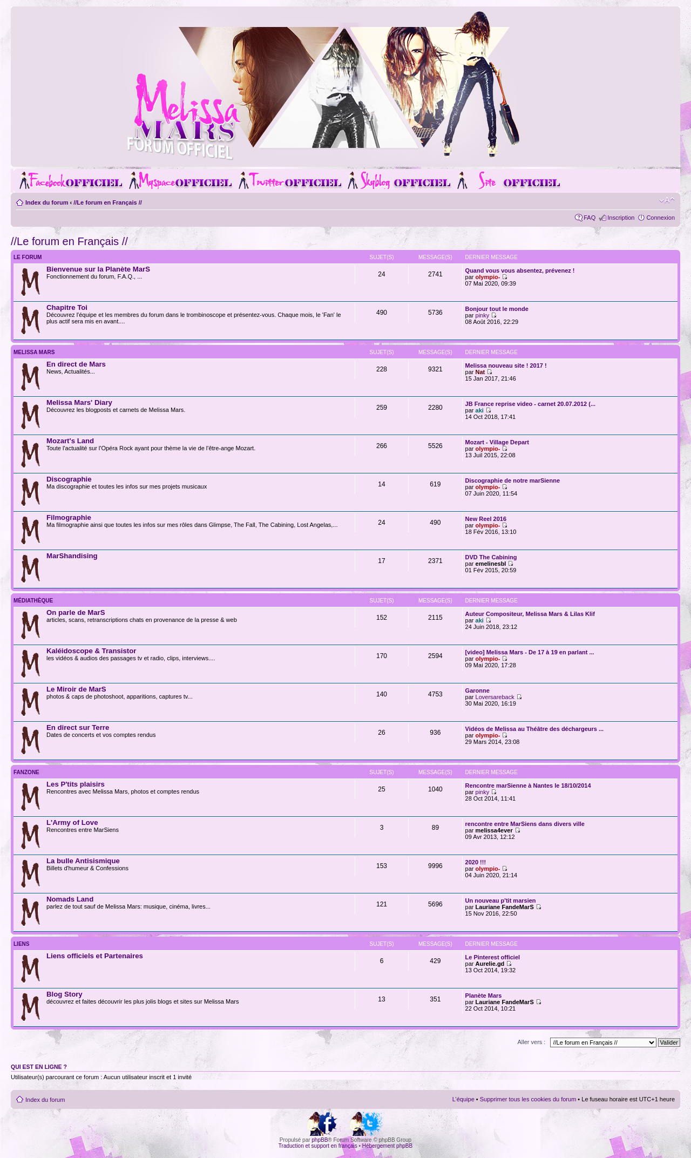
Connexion (660, 217)
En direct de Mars (76, 364)
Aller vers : (531, 1042)
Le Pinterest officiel (492, 957)
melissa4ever (494, 830)
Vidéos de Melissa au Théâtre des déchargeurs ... (534, 729)
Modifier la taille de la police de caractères (667, 200)
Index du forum (46, 202)
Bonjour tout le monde (497, 309)
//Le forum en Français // (107, 202)
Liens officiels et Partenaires (94, 956)
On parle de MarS (75, 612)
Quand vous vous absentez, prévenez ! (520, 270)
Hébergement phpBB (387, 1146)
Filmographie (68, 517)
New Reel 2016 (485, 519)
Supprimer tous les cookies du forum (528, 1099)
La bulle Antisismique (83, 861)
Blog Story (64, 994)
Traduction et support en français (318, 1146)
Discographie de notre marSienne (512, 480)
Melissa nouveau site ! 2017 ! (506, 365)
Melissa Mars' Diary (79, 402)
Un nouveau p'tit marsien (500, 900)
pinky (483, 315)
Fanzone (26, 772)
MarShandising (72, 556)
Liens (21, 944)
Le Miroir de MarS (76, 689)
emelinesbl (491, 563)
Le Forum (27, 257)
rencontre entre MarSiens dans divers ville (525, 824)
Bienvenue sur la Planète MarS (98, 269)
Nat (480, 372)
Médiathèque (33, 601)
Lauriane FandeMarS (505, 907)
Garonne (477, 690)
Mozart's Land (70, 441)
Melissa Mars (34, 352)
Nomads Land (69, 899)
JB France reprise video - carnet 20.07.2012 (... (530, 404)
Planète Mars (483, 995)
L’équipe (463, 1099)
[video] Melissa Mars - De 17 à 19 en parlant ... (529, 652)
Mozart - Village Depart (497, 442)
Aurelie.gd (490, 963)
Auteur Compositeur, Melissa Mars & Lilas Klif (530, 614)
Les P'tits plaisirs (75, 784)
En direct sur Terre (77, 727)
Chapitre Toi (66, 307)
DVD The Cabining (491, 557)
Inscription (620, 217)
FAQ (589, 217)
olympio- (488, 277)
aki (480, 410)
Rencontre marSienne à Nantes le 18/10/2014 (528, 785)
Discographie (69, 479)
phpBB (319, 1140)
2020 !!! (475, 862)
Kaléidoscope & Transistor (91, 651)
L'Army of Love (72, 822)
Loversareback (495, 697)
